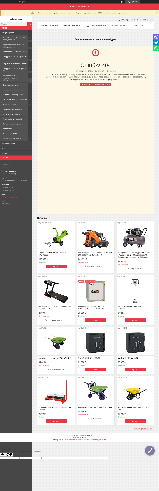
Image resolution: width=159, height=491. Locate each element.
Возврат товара (119, 26)
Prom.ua (90, 435)
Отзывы (4, 153)
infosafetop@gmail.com (10, 197)
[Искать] (29, 24)
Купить (56, 266)
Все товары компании (143, 428)
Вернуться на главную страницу (97, 84)
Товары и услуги (7, 33)
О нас (3, 148)
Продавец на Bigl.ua (79, 437)
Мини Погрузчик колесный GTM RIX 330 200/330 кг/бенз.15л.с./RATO (95, 254)
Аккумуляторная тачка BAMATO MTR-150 (134, 408)
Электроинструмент (11, 85)
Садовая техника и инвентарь (15, 52)
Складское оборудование (13, 95)
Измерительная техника (13, 90)
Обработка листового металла (15, 64)
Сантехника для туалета (13, 124)
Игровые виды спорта (12, 138)
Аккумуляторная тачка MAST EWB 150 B (95, 407)
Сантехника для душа (11, 114)
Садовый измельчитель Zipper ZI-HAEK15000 (53, 254)
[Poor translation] (9, 455)
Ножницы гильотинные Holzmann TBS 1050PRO (55, 408)
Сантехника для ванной (12, 109)
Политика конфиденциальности (95, 440)
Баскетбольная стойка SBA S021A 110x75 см (132, 307)
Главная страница (49, 26)
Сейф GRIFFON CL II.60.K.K (89, 358)
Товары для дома (10, 133)
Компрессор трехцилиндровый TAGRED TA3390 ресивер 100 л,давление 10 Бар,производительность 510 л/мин (134, 255)
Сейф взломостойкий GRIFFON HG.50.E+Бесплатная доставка (91, 307)
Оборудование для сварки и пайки (14, 69)
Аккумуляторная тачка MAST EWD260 (55, 358)
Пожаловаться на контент (73, 440)
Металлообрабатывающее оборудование (14, 38)
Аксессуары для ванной (12, 119)
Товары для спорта (10, 104)
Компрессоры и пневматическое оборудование (10, 78)
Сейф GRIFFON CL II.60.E (128, 358)
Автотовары (8, 129)
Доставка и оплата (9, 143)
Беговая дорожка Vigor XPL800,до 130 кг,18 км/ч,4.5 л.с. (55, 307)
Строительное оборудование (15, 99)
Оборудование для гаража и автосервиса (14, 57)
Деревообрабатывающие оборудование (13, 45)
